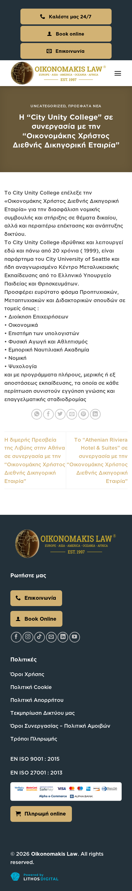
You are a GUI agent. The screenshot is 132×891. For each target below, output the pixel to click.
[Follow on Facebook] (16, 637)
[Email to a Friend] (71, 414)
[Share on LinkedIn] (95, 414)
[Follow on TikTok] (39, 637)
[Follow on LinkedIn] (63, 637)
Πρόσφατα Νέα (85, 106)
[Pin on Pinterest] (83, 414)
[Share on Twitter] (60, 414)
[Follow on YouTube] (74, 637)
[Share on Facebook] (48, 414)
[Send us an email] (51, 637)
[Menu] (118, 73)
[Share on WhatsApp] (36, 414)
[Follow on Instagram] (27, 637)
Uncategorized (48, 106)
